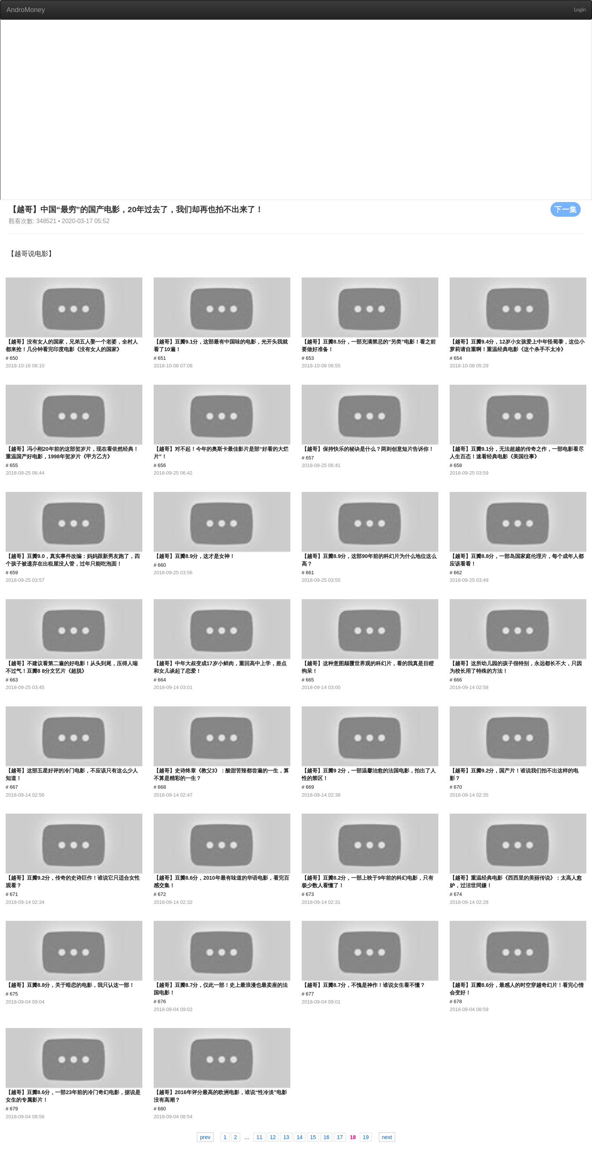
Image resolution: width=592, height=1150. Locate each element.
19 (366, 1137)
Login (580, 9)
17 (340, 1137)
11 (259, 1137)
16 (327, 1137)
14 (300, 1137)
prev (205, 1137)
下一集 (565, 209)
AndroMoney (25, 10)
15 (313, 1137)
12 (273, 1137)
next (387, 1137)
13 (286, 1137)
